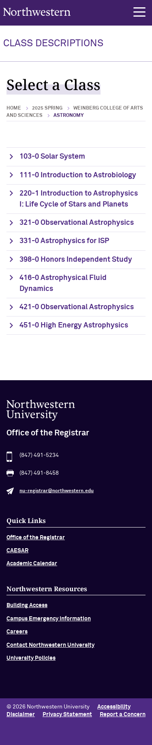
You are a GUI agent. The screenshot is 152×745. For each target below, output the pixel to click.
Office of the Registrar (35, 539)
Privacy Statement (67, 714)
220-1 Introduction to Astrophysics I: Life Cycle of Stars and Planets (78, 199)
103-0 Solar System (52, 156)
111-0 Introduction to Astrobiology (77, 175)
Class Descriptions (53, 43)
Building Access (26, 607)
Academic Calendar (31, 565)
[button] (139, 12)
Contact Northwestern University (50, 647)
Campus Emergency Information (48, 620)
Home (13, 108)
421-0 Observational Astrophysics (76, 307)
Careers (17, 634)
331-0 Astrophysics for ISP (64, 241)
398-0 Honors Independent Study (75, 259)
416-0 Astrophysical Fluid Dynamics (63, 283)
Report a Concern (123, 714)
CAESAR (17, 552)
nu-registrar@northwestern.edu (56, 492)
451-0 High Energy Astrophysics (73, 325)
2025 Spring (47, 108)
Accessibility (114, 707)
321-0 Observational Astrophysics (76, 222)
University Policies (31, 660)
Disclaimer (20, 714)
